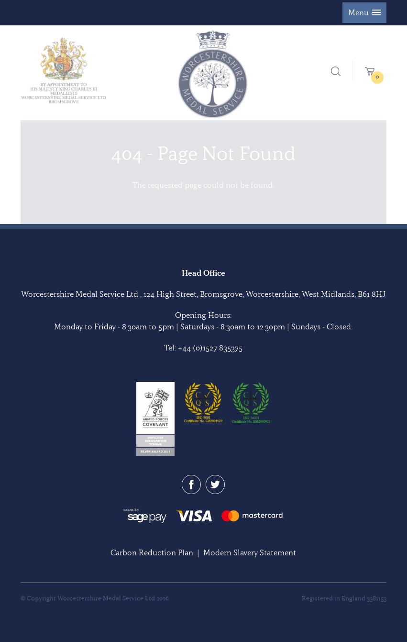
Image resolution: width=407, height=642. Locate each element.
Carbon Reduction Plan (151, 552)
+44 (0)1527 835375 (210, 347)
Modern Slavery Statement (249, 552)
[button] (364, 12)
